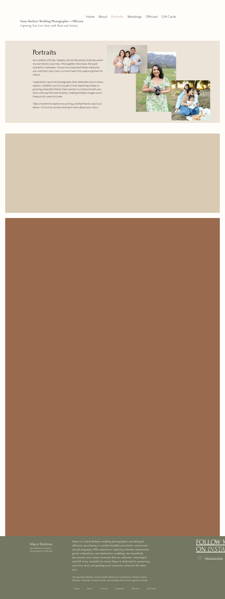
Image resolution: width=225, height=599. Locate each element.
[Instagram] (199, 558)
